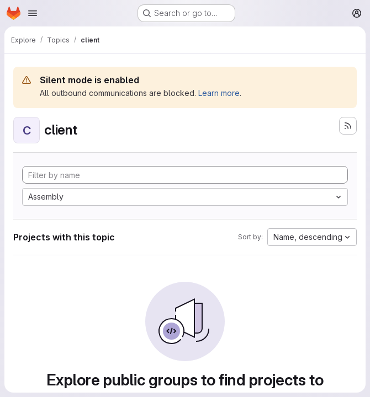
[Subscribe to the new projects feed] (348, 126)
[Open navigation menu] (32, 13)
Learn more (219, 93)
